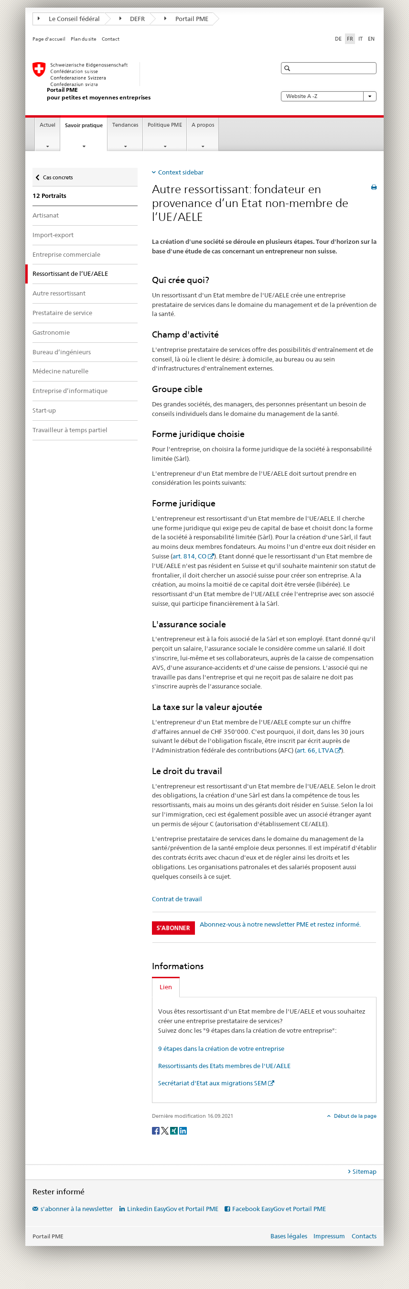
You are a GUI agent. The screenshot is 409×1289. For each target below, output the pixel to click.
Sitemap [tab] (365, 1171)
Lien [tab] (166, 987)
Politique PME (165, 125)
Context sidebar (181, 172)
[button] (288, 68)
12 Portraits (49, 196)
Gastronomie (51, 332)
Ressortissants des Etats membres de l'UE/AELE (224, 1066)
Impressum (329, 1236)
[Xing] (174, 1130)
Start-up (44, 410)
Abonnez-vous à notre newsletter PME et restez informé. (280, 924)
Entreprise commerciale (66, 254)
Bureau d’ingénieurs (61, 352)
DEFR (132, 18)
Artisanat (45, 215)
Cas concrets (58, 175)
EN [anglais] (371, 38)
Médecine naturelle (60, 371)
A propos (203, 125)
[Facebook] (156, 1130)
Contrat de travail (177, 899)
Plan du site (84, 39)
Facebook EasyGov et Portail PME (279, 1209)
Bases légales (288, 1236)
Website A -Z (328, 96)
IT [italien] (360, 38)
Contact (110, 39)
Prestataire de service (62, 313)
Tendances (125, 125)
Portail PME (186, 18)
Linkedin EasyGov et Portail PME (172, 1209)
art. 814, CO (189, 556)
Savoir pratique (86, 127)
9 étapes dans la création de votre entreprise (221, 1048)
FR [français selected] (350, 38)
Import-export (53, 235)
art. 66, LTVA (315, 750)
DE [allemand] (338, 38)
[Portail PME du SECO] (144, 81)
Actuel (47, 125)
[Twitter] (165, 1130)
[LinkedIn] (183, 1130)
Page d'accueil (48, 39)
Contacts (364, 1236)
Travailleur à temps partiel (70, 430)
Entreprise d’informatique (70, 390)
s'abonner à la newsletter (77, 1209)
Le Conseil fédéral (69, 18)
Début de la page (355, 1116)
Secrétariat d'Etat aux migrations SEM (212, 1083)
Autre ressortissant (59, 293)
